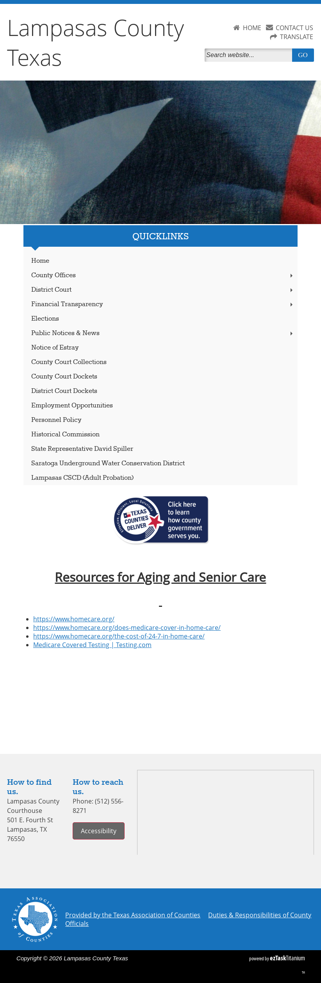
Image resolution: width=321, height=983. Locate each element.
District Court (162, 290)
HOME (252, 27)
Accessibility (98, 831)
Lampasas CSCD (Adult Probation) (82, 478)
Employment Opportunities (72, 406)
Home (40, 261)
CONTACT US (294, 27)
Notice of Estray (55, 348)
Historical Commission (65, 435)
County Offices (162, 275)
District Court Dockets (64, 391)
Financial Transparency (162, 304)
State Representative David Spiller (82, 449)
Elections (45, 319)
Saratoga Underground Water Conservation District (108, 463)
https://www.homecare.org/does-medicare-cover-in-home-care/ (127, 627)
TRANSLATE (296, 36)
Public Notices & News (162, 333)
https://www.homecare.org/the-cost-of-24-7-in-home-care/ (119, 636)
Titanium (287, 958)
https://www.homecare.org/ (73, 619)
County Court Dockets (64, 377)
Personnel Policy (56, 420)
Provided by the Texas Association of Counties (132, 915)
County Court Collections (69, 362)
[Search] (250, 55)
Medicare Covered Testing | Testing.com (92, 644)
